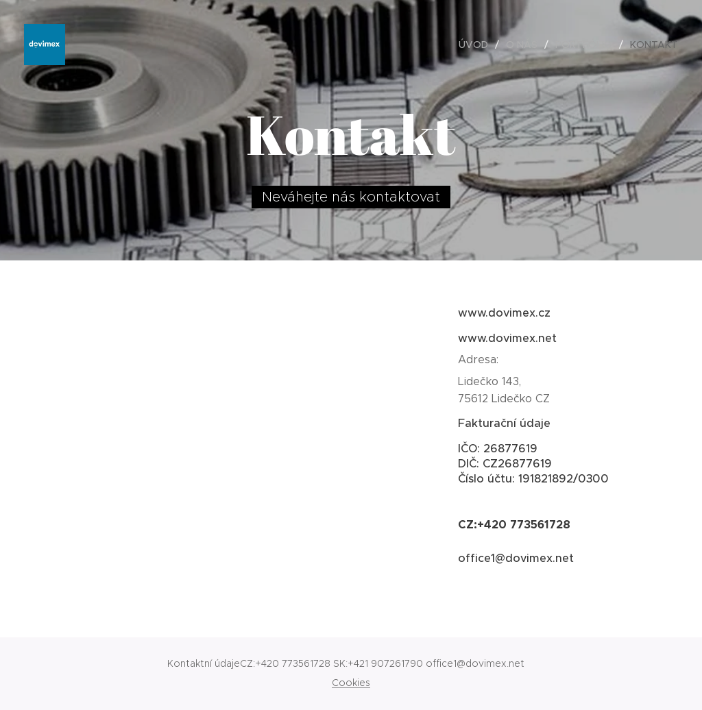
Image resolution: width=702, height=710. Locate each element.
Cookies (351, 682)
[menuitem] (477, 44)
